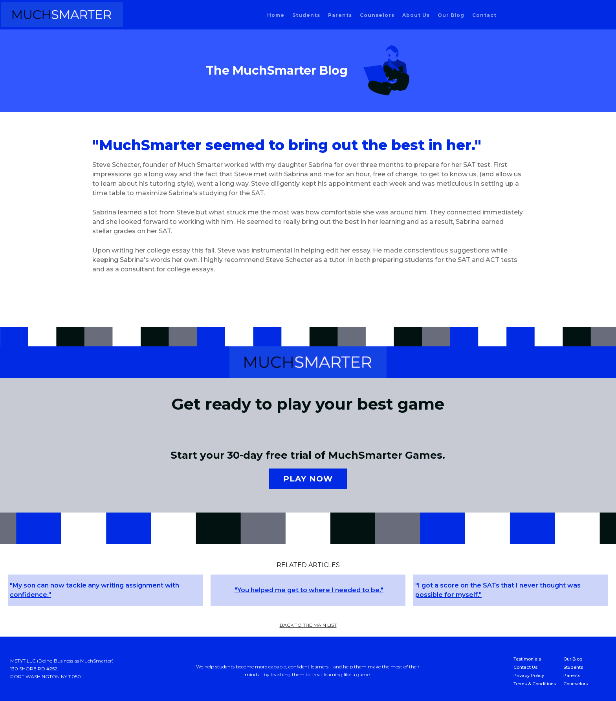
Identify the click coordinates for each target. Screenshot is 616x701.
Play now (308, 478)
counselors (377, 15)
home (275, 15)
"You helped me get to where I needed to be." (309, 590)
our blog (451, 15)
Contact (484, 15)
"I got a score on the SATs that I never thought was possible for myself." (498, 590)
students (306, 15)
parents (340, 15)
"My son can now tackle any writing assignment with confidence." (94, 590)
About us (416, 15)
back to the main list (308, 625)
